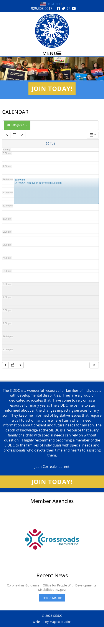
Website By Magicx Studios (52, 622)
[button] (94, 365)
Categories (17, 125)
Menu (52, 53)
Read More (52, 598)
